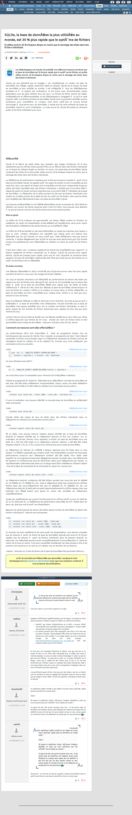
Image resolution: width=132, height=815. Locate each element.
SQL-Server (116, 9)
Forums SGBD (41, 12)
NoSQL (80, 9)
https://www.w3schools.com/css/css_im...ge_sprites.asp (55, 641)
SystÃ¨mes (123, 6)
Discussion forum (112, 66)
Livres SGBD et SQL (93, 12)
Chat (47, 2)
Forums (11, 2)
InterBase (64, 9)
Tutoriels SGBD (62, 12)
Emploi (69, 2)
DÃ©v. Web (72, 6)
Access (21, 9)
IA (44, 6)
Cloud (38, 6)
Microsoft (56, 6)
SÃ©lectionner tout (78, 349)
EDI (80, 6)
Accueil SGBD (29, 12)
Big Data (30, 9)
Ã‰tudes (79, 2)
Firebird (56, 9)
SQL (71, 12)
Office (106, 6)
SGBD (99, 6)
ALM (49, 6)
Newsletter (58, 2)
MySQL (73, 9)
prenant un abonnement (38, 561)
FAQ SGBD (51, 12)
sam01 (17, 724)
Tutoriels (22, 2)
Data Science (40, 9)
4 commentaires (44, 52)
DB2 (48, 9)
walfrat (16, 619)
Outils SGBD (79, 12)
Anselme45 (16, 689)
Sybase (106, 9)
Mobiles (114, 6)
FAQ (32, 2)
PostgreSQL (90, 9)
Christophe (16, 592)
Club (96, 2)
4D (16, 9)
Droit (89, 2)
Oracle (99, 9)
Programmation (89, 6)
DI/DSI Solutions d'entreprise (23, 6)
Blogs (39, 2)
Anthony (30, 52)
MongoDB (125, 9)
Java (64, 6)
